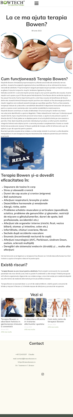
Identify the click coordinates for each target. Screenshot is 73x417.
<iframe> (36, 395)
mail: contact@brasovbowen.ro (24, 359)
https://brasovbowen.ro (26, 362)
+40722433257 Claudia (24, 354)
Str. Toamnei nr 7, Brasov (24, 365)
